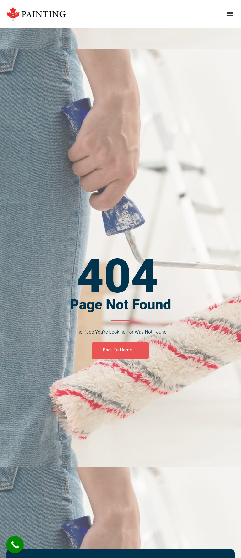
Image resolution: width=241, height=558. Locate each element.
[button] (229, 13)
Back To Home (121, 350)
